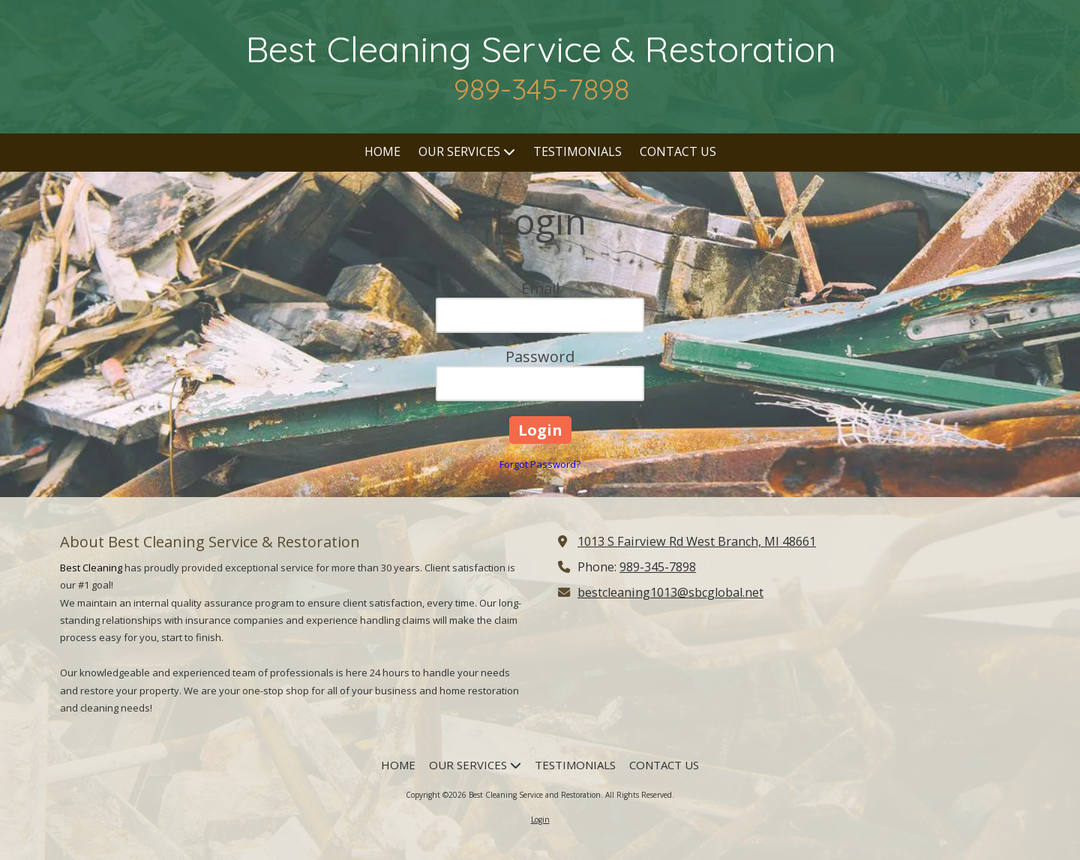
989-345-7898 (658, 567)
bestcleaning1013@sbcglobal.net (671, 592)
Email (540, 288)
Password (540, 356)
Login (540, 819)
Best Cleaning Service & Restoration (541, 48)
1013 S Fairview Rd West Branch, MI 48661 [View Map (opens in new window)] (697, 541)
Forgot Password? (540, 464)
